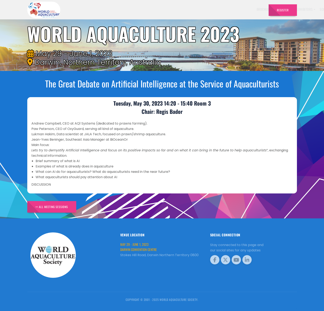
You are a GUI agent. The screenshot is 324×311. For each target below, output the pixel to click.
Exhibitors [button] (194, 9)
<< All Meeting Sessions (52, 207)
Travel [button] (255, 9)
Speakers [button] (172, 9)
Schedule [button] (216, 9)
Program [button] (236, 9)
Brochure (152, 9)
